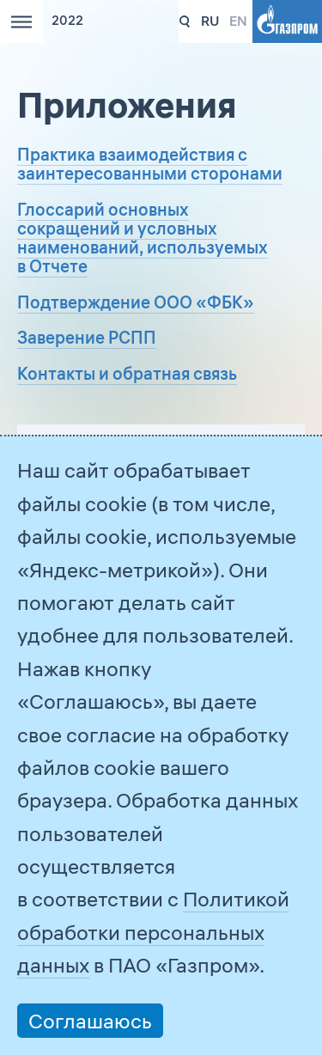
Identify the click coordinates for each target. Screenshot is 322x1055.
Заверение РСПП (86, 337)
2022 (67, 20)
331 (185, 21)
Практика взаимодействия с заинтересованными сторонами (150, 163)
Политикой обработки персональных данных (153, 932)
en (238, 20)
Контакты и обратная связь (127, 373)
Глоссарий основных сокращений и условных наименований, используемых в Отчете (142, 237)
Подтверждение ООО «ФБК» (135, 302)
